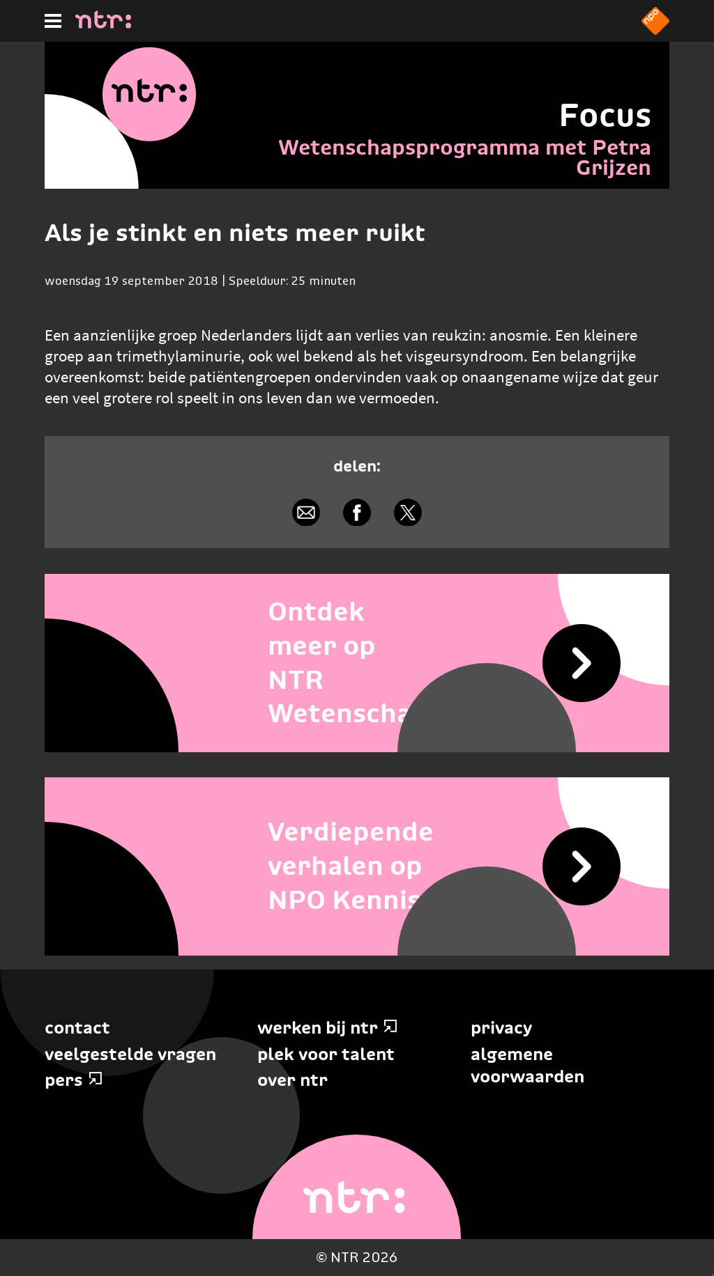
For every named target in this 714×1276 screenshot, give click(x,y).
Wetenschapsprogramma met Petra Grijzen (464, 157)
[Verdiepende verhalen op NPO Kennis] (357, 866)
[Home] (103, 24)
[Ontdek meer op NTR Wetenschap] (357, 663)
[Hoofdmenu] (53, 21)
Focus (605, 115)
